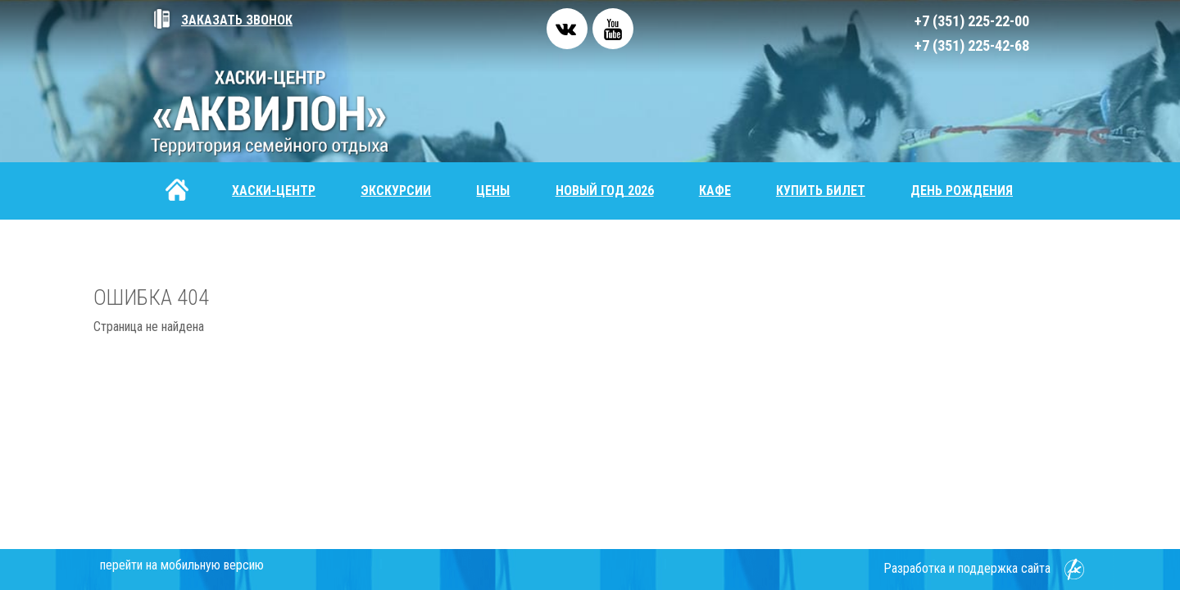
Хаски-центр (273, 190)
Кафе (715, 190)
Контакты (199, 248)
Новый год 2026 (605, 190)
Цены (493, 190)
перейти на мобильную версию (182, 565)
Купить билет (820, 190)
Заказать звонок (222, 20)
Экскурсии (396, 190)
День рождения (961, 190)
